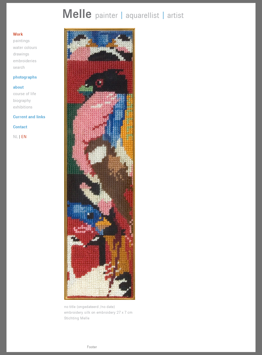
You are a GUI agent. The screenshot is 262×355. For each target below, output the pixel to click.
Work (18, 34)
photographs (25, 77)
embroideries (24, 61)
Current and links (29, 117)
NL (15, 137)
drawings (21, 54)
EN (24, 137)
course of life (24, 94)
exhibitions (22, 107)
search (19, 68)
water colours (25, 48)
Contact (20, 127)
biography (22, 101)
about (18, 87)
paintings (21, 41)
